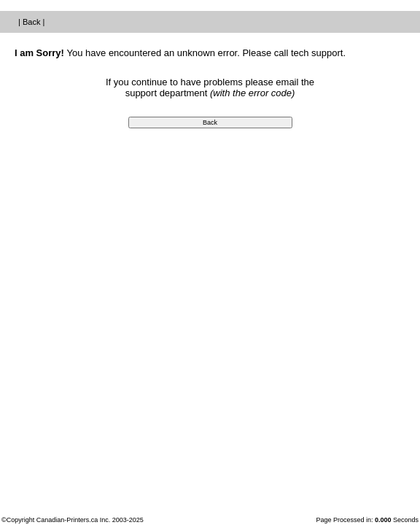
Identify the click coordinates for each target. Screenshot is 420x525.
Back (31, 22)
